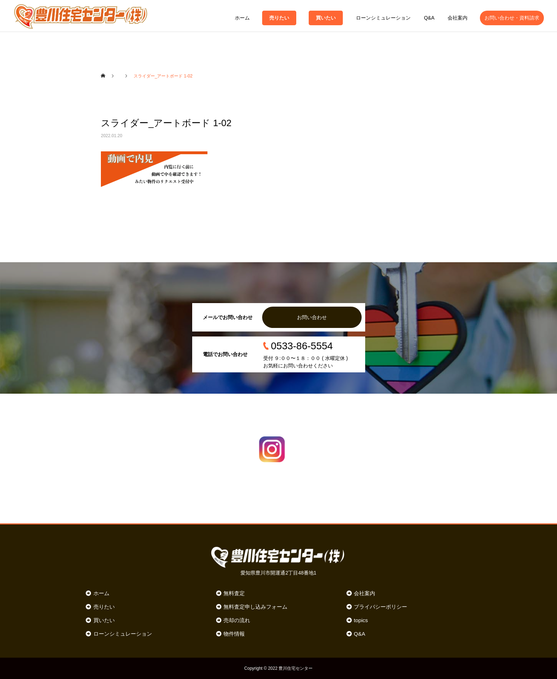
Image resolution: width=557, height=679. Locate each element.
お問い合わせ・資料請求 (512, 18)
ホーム (242, 18)
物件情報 (234, 634)
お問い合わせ (312, 317)
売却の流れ (236, 620)
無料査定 (234, 593)
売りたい (279, 18)
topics (361, 620)
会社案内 (457, 18)
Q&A (429, 18)
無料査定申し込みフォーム (255, 607)
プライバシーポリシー (380, 607)
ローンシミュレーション (383, 18)
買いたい (326, 18)
